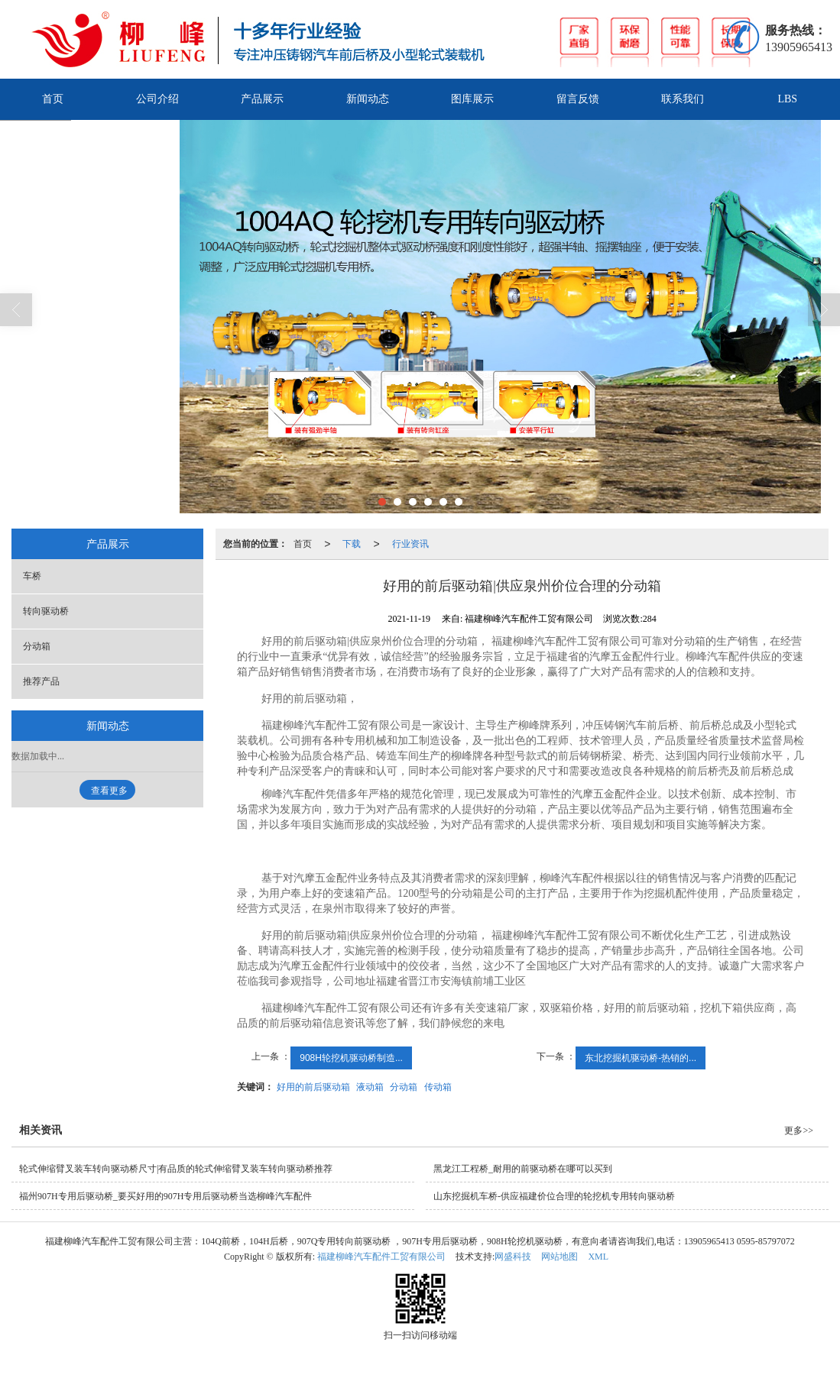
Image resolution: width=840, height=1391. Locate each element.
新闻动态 (367, 99)
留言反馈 (577, 99)
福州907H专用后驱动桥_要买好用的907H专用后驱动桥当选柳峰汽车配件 (165, 1196)
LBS (787, 99)
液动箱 (370, 1087)
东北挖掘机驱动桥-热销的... (640, 1058)
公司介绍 (157, 99)
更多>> (798, 1130)
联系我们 (682, 99)
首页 (52, 99)
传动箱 (438, 1087)
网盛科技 (513, 1256)
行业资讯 (410, 544)
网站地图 (559, 1256)
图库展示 (472, 99)
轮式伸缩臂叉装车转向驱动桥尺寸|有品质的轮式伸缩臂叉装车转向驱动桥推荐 (175, 1168)
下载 (351, 544)
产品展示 (262, 99)
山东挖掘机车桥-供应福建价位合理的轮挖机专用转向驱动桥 (554, 1196)
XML (598, 1256)
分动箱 (403, 1087)
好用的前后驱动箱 (313, 1087)
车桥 (32, 576)
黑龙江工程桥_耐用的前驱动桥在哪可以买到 (522, 1168)
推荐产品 (41, 681)
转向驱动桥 (46, 611)
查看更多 (109, 790)
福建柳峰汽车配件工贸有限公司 (381, 1256)
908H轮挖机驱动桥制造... (351, 1058)
